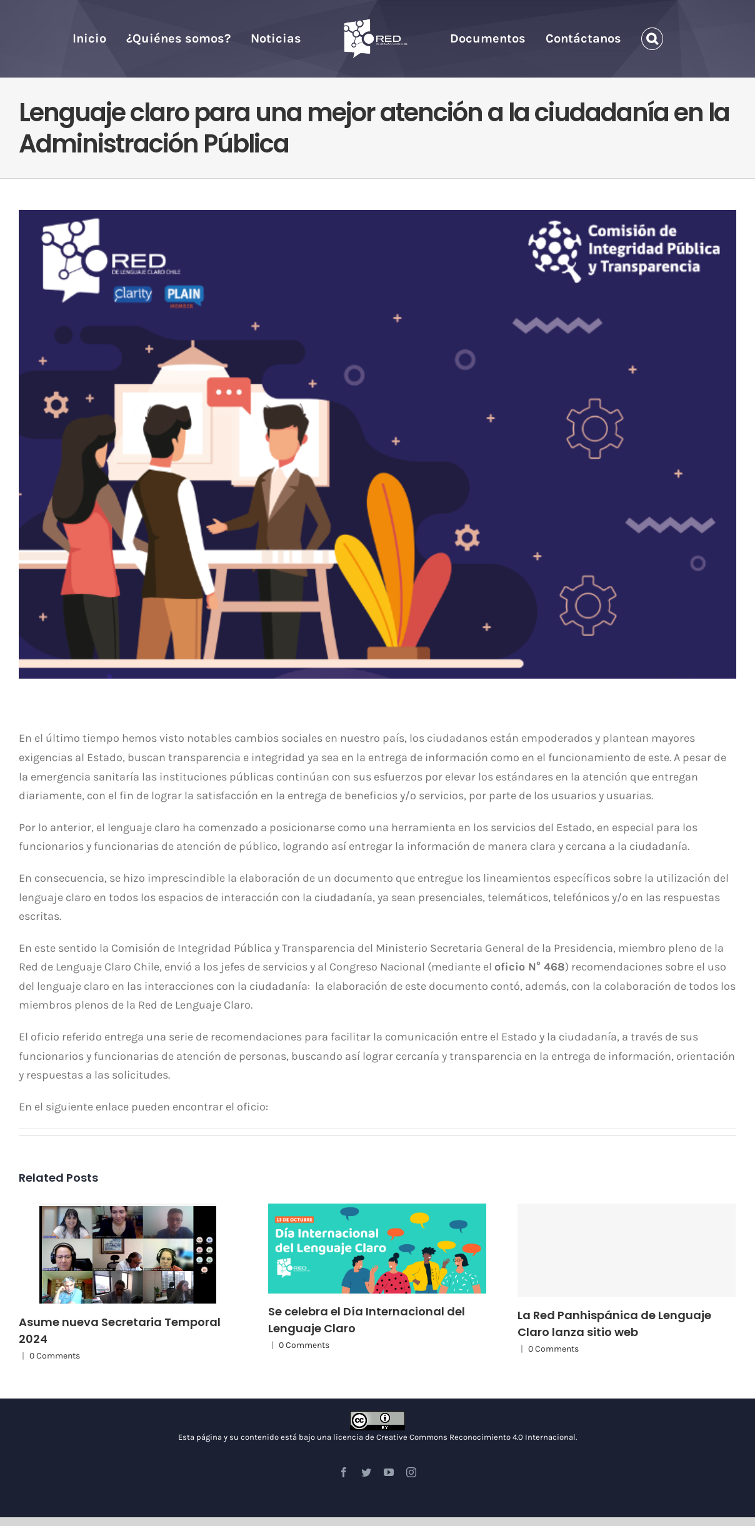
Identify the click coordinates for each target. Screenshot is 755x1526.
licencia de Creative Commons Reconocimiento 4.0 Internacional (454, 1437)
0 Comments (54, 1355)
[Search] (652, 38)
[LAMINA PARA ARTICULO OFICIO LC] (377, 444)
